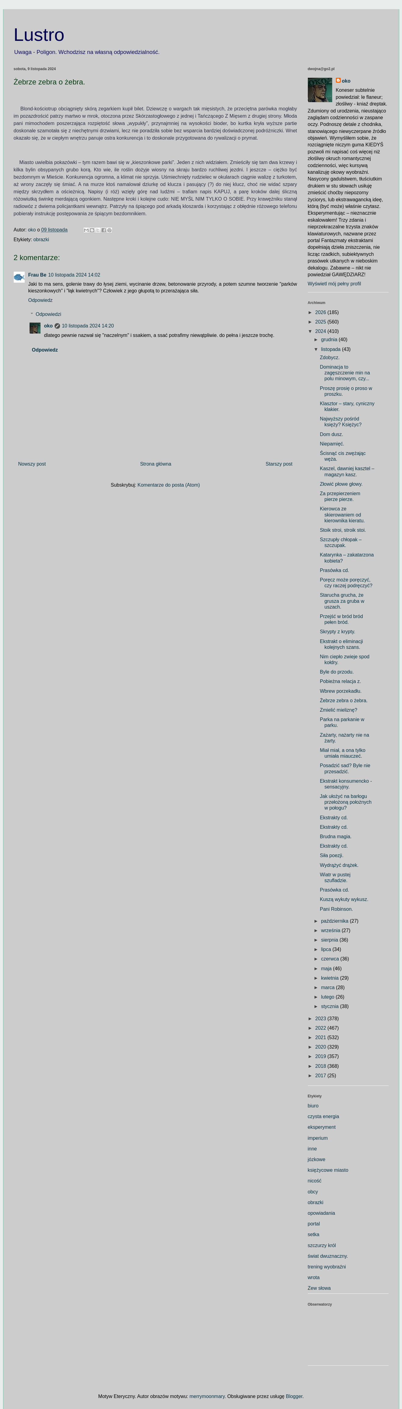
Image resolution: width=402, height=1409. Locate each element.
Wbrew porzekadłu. (340, 691)
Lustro (39, 34)
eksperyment (322, 1127)
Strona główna (155, 464)
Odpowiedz (40, 300)
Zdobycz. (330, 357)
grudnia (330, 339)
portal (314, 1223)
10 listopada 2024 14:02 (74, 274)
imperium (318, 1138)
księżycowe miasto (328, 1170)
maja (327, 968)
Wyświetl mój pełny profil (334, 283)
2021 (321, 1037)
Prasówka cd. (334, 570)
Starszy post (278, 464)
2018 (321, 1066)
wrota (314, 1277)
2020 (321, 1047)
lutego (328, 997)
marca (328, 987)
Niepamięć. (332, 443)
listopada (331, 349)
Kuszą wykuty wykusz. (344, 899)
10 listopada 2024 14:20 (88, 325)
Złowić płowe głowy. (341, 484)
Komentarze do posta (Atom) (168, 485)
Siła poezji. (331, 855)
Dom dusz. (331, 434)
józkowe (317, 1159)
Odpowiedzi (48, 314)
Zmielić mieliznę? (338, 710)
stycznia (330, 1006)
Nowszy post (32, 464)
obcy (313, 1191)
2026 (321, 312)
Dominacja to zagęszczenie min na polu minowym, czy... (345, 372)
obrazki (41, 239)
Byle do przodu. (337, 671)
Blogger (294, 1396)
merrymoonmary (207, 1396)
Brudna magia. (335, 836)
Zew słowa (319, 1288)
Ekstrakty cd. (334, 817)
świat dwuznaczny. (328, 1256)
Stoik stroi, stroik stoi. (343, 530)
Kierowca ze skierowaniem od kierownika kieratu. (342, 514)
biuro (313, 1105)
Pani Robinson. (336, 909)
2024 (321, 331)
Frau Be (37, 274)
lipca (326, 949)
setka (313, 1234)
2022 (321, 1028)
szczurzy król (322, 1245)
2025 (321, 321)
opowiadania (321, 1213)
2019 (321, 1056)
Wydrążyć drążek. (339, 865)
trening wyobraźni (327, 1266)
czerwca (330, 958)
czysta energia (323, 1116)
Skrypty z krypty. (337, 631)
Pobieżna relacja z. (340, 681)
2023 (321, 1018)
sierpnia (330, 939)
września (331, 930)
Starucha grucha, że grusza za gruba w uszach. (342, 600)
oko (48, 325)
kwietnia (330, 978)
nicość (315, 1180)
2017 (321, 1075)
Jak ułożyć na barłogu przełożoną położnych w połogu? (346, 802)
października (335, 921)
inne (312, 1148)
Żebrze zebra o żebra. (344, 700)
